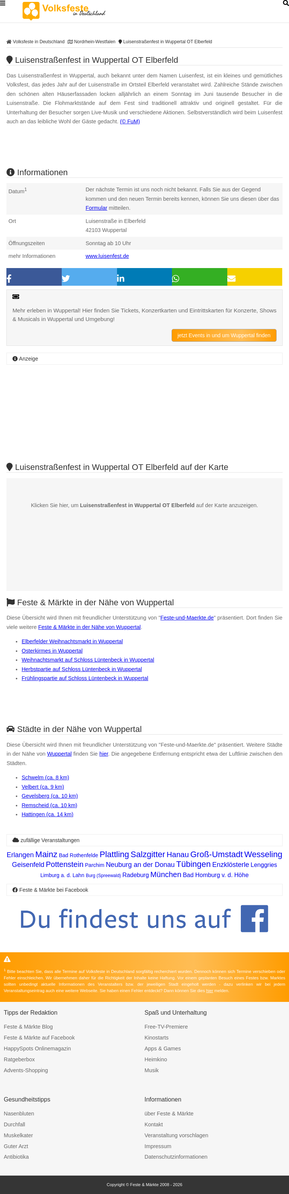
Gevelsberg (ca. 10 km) (49, 796)
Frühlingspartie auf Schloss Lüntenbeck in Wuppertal (84, 678)
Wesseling (263, 854)
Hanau (178, 854)
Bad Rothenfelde (78, 855)
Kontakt (153, 1124)
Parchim (94, 865)
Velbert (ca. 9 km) (42, 787)
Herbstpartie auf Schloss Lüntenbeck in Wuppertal (81, 669)
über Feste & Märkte (168, 1114)
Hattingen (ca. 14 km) (47, 814)
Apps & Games (162, 1049)
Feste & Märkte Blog (28, 1027)
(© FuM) (130, 121)
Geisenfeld (28, 864)
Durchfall (14, 1124)
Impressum (157, 1146)
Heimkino (155, 1059)
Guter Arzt (16, 1146)
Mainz (46, 854)
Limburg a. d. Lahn (62, 875)
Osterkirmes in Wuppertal (51, 651)
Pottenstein (65, 864)
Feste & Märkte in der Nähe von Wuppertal (89, 627)
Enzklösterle (230, 864)
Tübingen (193, 864)
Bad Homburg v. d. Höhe (216, 875)
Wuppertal (59, 754)
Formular (96, 208)
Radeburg (135, 875)
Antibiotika (16, 1157)
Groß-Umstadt (216, 854)
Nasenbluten (19, 1114)
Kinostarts (156, 1038)
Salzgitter (148, 854)
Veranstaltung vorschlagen (176, 1135)
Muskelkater (18, 1135)
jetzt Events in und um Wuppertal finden (224, 335)
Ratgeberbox (19, 1059)
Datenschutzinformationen (175, 1157)
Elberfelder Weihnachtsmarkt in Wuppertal (72, 641)
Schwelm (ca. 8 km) (45, 777)
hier (103, 754)
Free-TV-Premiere (166, 1027)
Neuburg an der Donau (140, 864)
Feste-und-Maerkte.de (187, 618)
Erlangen (20, 855)
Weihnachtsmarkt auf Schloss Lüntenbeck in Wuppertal (87, 660)
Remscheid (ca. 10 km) (49, 805)
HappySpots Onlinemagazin (37, 1049)
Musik (151, 1070)
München (166, 874)
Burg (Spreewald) (103, 875)
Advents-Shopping (26, 1070)
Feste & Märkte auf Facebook (39, 1038)
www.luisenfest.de (107, 256)
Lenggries (264, 865)
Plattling (114, 854)
